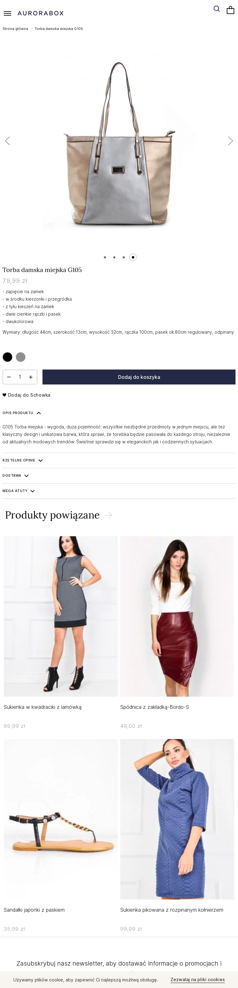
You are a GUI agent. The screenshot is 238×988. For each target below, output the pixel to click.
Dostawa (12, 475)
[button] (14, 141)
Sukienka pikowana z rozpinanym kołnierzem (171, 910)
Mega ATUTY (14, 491)
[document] (119, 979)
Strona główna (15, 28)
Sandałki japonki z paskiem (34, 910)
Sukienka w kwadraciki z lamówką (43, 707)
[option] (7, 357)
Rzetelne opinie (19, 460)
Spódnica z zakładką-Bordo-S (154, 707)
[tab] (119, 413)
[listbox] (15, 357)
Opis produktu (17, 413)
